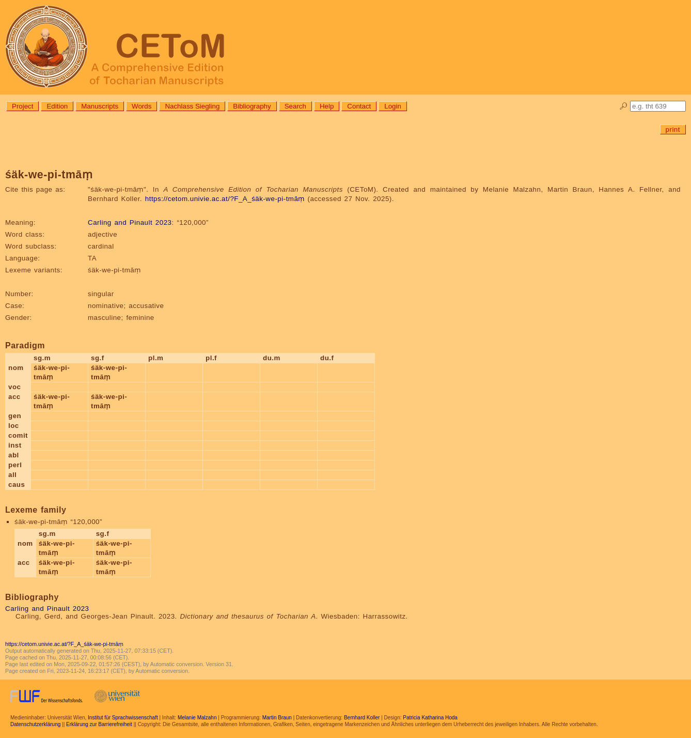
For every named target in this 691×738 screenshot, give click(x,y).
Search (295, 106)
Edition (57, 106)
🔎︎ (623, 106)
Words (141, 106)
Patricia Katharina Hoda (430, 717)
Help (327, 106)
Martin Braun (277, 717)
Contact (359, 106)
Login (392, 106)
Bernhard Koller (362, 717)
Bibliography (252, 106)
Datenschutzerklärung (35, 724)
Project (22, 106)
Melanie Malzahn (197, 717)
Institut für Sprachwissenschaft (123, 717)
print (673, 129)
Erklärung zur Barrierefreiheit (99, 724)
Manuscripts (99, 106)
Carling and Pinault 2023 (129, 222)
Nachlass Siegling (192, 106)
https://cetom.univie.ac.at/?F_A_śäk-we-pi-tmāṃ (225, 199)
